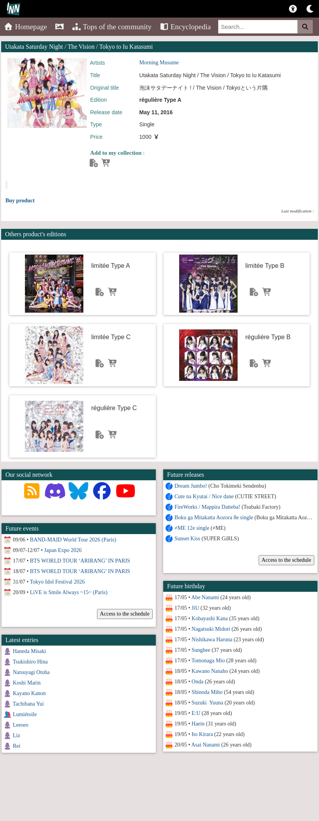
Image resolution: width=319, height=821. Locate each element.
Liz (16, 735)
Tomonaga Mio (208, 661)
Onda (197, 682)
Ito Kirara (202, 734)
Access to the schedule (286, 560)
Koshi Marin (27, 683)
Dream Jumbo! (190, 486)
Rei (16, 746)
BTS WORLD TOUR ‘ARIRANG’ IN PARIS (80, 561)
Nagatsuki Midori (210, 629)
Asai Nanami (205, 745)
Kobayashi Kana (209, 618)
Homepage (25, 27)
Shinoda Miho (206, 692)
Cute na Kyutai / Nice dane (203, 496)
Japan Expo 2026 (62, 550)
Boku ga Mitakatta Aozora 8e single (213, 517)
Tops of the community (112, 27)
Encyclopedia (185, 27)
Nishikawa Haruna (211, 639)
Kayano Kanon (29, 693)
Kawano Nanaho (209, 671)
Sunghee (200, 650)
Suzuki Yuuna (207, 703)
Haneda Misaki (29, 651)
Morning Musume (159, 62)
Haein (197, 724)
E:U (195, 713)
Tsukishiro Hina (30, 662)
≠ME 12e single (191, 528)
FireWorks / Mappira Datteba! (207, 507)
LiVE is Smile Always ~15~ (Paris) (69, 592)
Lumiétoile (25, 714)
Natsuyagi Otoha (31, 672)
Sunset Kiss (187, 538)
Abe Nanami (205, 597)
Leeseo (20, 725)
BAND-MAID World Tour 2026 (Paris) (73, 540)
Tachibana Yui (28, 704)
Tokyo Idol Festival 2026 (57, 582)
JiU (195, 608)
